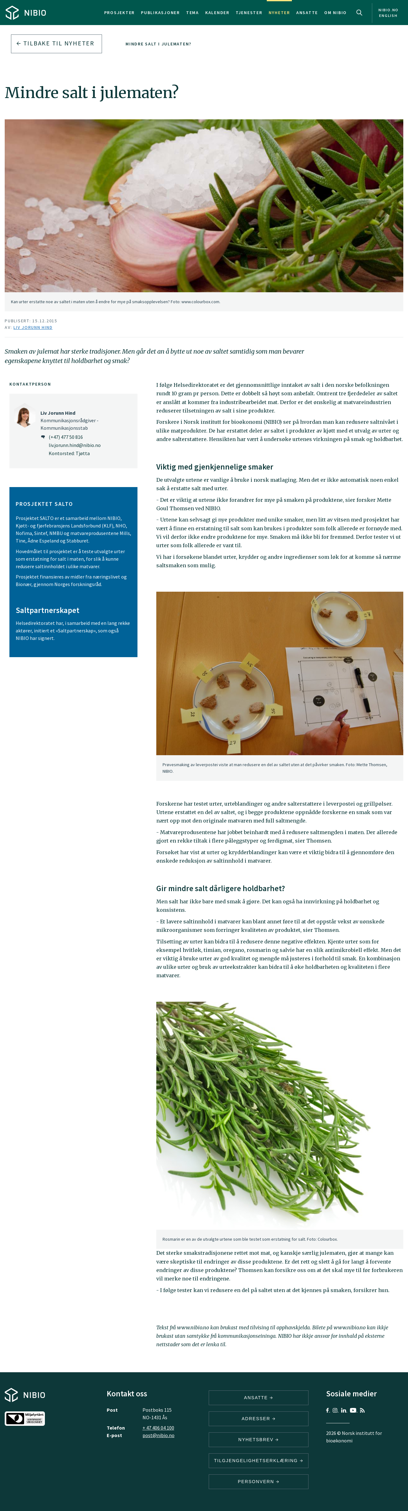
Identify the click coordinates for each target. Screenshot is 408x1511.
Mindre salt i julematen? (158, 44)
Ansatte (307, 12)
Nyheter (279, 12)
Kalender (217, 12)
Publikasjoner (160, 12)
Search (359, 12)
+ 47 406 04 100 (158, 1428)
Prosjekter (119, 12)
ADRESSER (259, 1418)
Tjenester (249, 12)
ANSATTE (258, 1397)
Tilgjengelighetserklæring (258, 1460)
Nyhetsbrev (258, 1439)
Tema (192, 12)
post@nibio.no (158, 1435)
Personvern (259, 1481)
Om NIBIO (335, 12)
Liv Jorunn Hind (32, 327)
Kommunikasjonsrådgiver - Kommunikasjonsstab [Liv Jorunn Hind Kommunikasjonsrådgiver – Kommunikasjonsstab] (69, 420)
